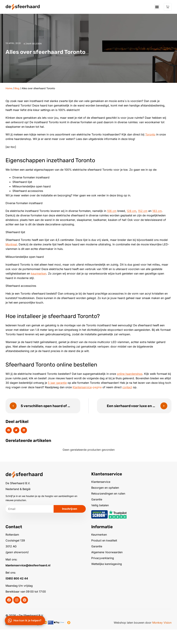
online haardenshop (129, 373)
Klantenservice (82, 387)
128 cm (131, 211)
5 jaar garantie (57, 382)
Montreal (11, 244)
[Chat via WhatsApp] (25, 620)
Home (9, 88)
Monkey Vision (161, 623)
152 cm (142, 211)
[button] (157, 7)
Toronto (150, 134)
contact (127, 387)
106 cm (112, 211)
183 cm (157, 211)
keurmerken (38, 273)
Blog (16, 88)
